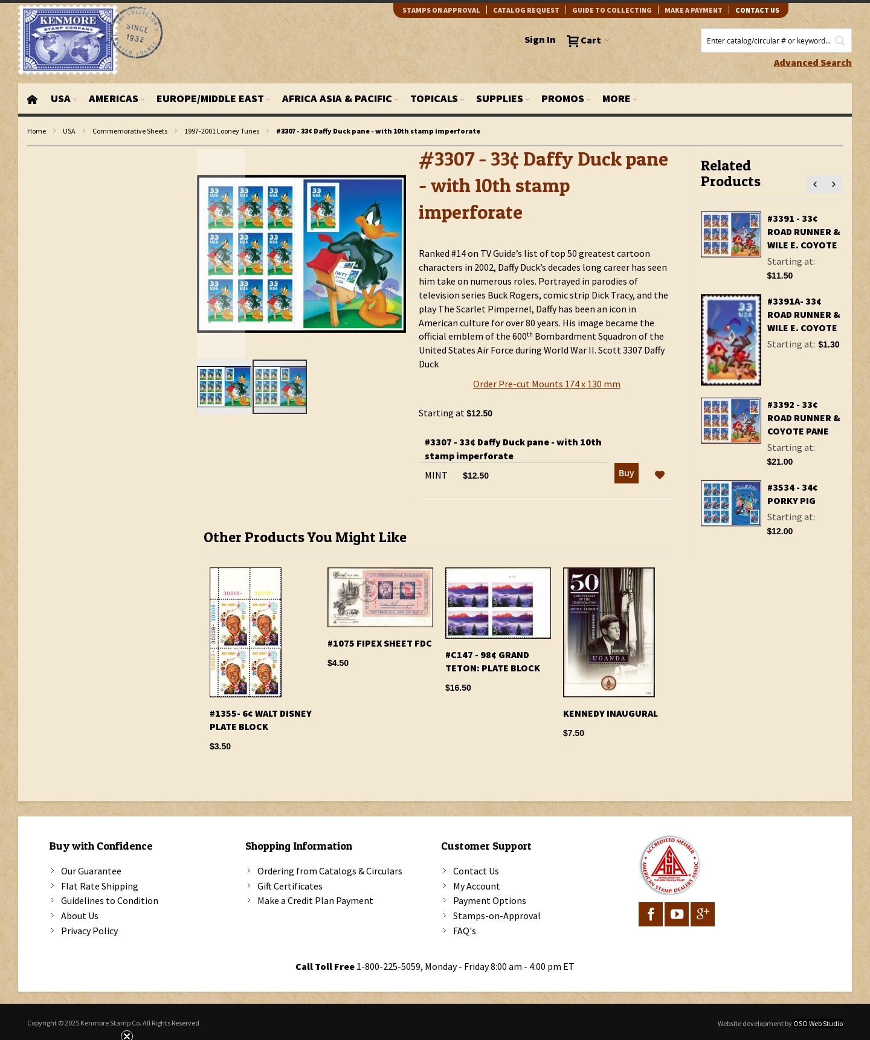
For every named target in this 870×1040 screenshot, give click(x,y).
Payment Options (489, 900)
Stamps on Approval (441, 10)
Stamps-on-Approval (497, 915)
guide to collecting (612, 10)
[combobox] (776, 40)
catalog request (526, 10)
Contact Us (476, 871)
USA (69, 130)
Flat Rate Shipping (99, 886)
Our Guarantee (91, 871)
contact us (757, 10)
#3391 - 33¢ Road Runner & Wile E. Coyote (803, 231)
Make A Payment (694, 10)
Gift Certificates (290, 886)
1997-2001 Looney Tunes (221, 130)
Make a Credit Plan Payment (315, 900)
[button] (221, 253)
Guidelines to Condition (109, 900)
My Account (476, 886)
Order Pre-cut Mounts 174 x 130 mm (546, 384)
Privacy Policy (89, 931)
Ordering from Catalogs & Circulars (329, 871)
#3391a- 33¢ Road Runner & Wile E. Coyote (803, 314)
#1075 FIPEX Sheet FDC (379, 643)
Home (36, 130)
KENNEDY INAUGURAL (610, 713)
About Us (79, 915)
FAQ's (464, 931)
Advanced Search (813, 62)
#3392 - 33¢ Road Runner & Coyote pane (803, 417)
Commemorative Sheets (129, 130)
